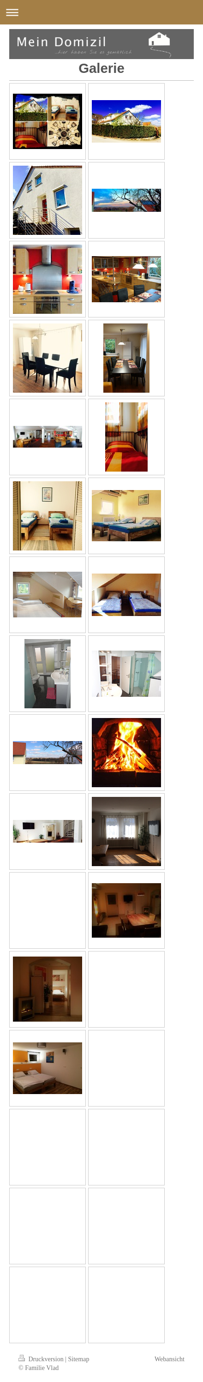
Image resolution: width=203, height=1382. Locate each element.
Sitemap (79, 1359)
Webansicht (170, 1359)
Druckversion (41, 1359)
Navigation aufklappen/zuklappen (101, 12)
